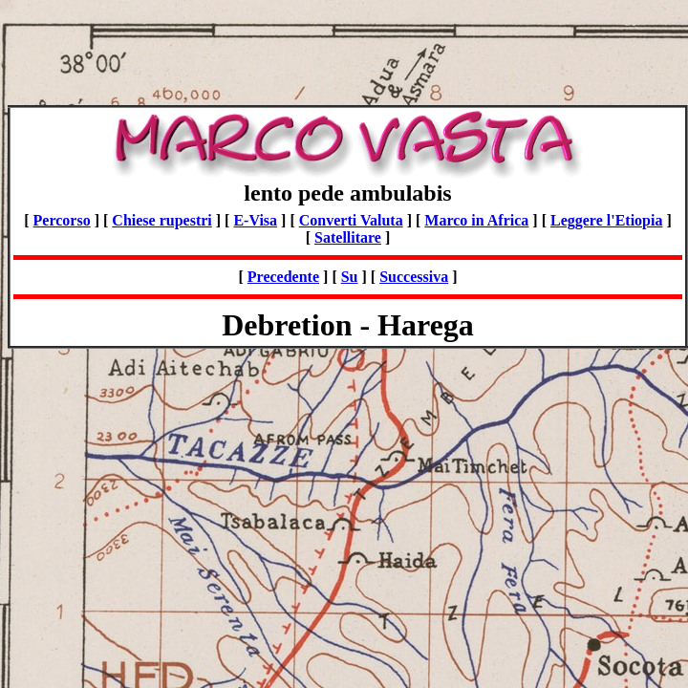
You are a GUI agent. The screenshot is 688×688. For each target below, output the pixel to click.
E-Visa (255, 220)
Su (349, 277)
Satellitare (347, 237)
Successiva (413, 277)
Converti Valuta (351, 220)
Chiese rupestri (161, 220)
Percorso (62, 220)
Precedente (283, 277)
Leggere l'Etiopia (606, 220)
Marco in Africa (476, 220)
